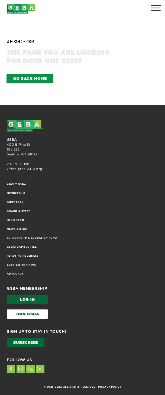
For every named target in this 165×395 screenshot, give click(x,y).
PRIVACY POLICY (109, 387)
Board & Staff (18, 211)
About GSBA (16, 184)
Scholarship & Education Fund (32, 237)
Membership (16, 193)
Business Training (21, 264)
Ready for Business (22, 255)
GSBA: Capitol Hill (22, 246)
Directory (15, 202)
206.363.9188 (18, 164)
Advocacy (15, 273)
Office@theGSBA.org (24, 169)
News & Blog (17, 228)
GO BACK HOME (30, 79)
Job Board (15, 219)
